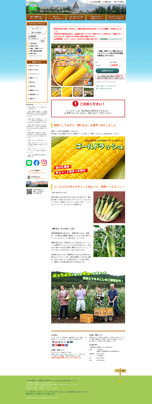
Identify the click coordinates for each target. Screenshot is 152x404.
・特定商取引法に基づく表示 (35, 55)
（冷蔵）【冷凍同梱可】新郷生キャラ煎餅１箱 (37, 155)
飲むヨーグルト (34, 65)
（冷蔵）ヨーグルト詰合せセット (36, 140)
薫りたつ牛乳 (34, 70)
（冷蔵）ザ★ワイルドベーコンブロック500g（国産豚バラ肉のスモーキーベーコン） (37, 144)
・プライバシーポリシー (34, 57)
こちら (40, 28)
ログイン (42, 27)
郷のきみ (57, 22)
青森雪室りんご (34, 94)
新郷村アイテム (34, 90)
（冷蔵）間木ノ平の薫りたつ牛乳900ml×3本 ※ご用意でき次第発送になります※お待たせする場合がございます (37, 127)
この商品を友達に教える (105, 88)
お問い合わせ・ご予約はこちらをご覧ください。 (41, 394)
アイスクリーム (34, 74)
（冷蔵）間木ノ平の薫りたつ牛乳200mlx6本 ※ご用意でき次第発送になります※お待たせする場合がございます (37, 135)
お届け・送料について (70, 354)
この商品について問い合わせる (107, 86)
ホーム (52, 22)
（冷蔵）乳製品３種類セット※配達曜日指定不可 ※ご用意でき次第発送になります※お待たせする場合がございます (37, 114)
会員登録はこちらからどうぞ (111, 39)
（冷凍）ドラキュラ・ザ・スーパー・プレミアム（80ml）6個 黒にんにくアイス (37, 150)
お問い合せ (33, 53)
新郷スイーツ (34, 78)
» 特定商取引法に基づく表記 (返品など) (106, 81)
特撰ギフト (33, 98)
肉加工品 (32, 86)
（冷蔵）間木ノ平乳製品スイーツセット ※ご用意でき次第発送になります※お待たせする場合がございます (37, 120)
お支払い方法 (34, 46)
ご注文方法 (33, 43)
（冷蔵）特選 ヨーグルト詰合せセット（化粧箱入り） (37, 107)
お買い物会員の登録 (36, 51)
